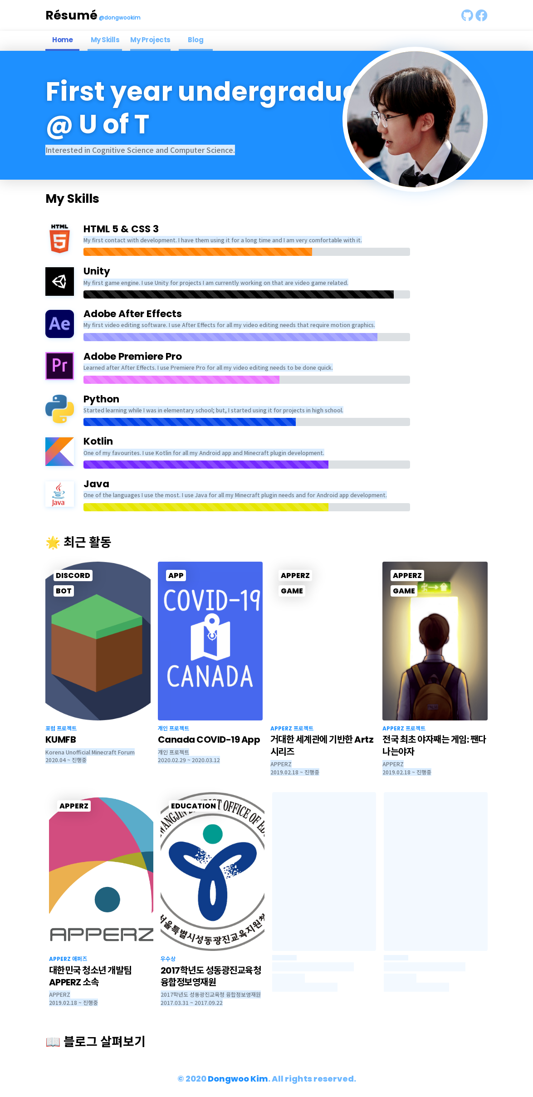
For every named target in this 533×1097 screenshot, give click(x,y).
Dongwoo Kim (238, 1078)
